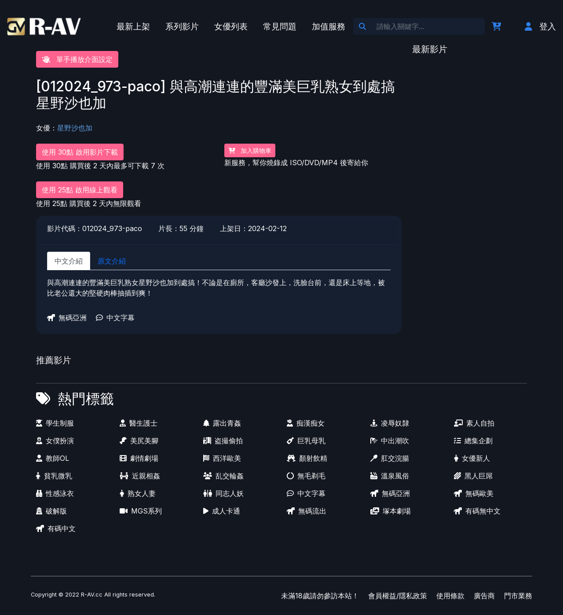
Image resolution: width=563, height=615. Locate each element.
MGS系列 (141, 510)
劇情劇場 (139, 458)
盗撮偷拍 (223, 440)
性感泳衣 (55, 493)
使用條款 (450, 595)
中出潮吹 (389, 440)
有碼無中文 (477, 510)
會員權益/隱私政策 (397, 595)
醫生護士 (138, 423)
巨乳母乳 (306, 440)
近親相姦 (140, 475)
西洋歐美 (222, 458)
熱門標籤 (86, 398)
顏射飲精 (307, 458)
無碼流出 (306, 510)
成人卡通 (221, 510)
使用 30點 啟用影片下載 (80, 152)
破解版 (51, 510)
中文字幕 (115, 317)
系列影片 (182, 26)
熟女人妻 (138, 493)
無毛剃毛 (306, 475)
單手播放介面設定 (77, 59)
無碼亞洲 (67, 317)
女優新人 (472, 458)
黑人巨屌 (473, 475)
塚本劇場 (390, 510)
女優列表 (231, 26)
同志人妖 (223, 493)
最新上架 (133, 26)
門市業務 (518, 595)
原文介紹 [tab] (112, 261)
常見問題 (279, 26)
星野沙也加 (74, 127)
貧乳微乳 (54, 475)
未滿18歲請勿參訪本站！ (320, 595)
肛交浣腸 (389, 458)
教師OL (52, 458)
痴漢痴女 (306, 423)
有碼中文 (56, 528)
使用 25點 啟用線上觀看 (79, 189)
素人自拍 (474, 423)
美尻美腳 (139, 440)
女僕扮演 (55, 440)
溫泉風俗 (389, 475)
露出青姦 (222, 423)
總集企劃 (473, 440)
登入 (540, 26)
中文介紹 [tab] (69, 261)
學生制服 (55, 423)
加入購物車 (249, 150)
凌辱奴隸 (389, 423)
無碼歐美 (474, 493)
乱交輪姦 (223, 475)
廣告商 (484, 595)
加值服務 (328, 26)
